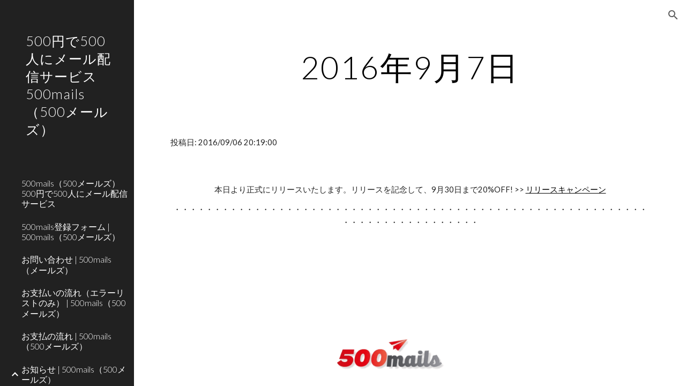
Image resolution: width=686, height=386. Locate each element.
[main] (410, 67)
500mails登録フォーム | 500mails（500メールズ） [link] (70, 231)
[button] (673, 15)
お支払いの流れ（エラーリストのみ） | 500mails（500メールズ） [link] (73, 302)
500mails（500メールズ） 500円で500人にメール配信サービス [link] (74, 193)
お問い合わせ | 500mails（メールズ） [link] (66, 264)
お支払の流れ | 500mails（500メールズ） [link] (66, 341)
